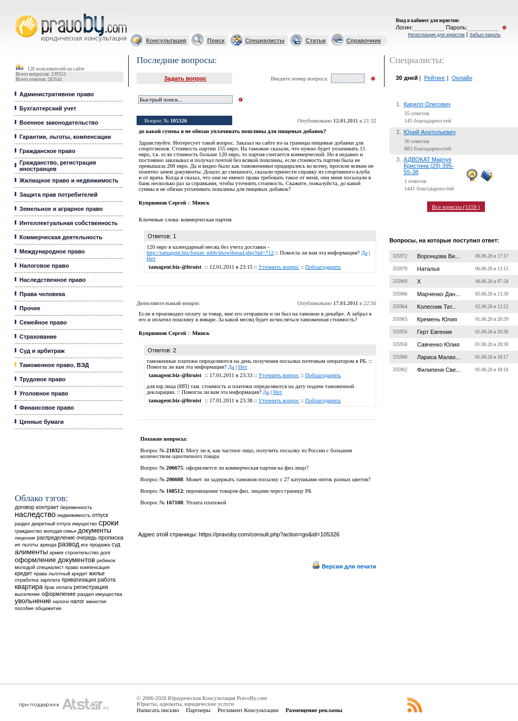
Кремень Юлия (437, 319)
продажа (99, 544)
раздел (22, 523)
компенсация (94, 567)
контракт (47, 507)
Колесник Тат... (437, 306)
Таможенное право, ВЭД (54, 365)
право (71, 567)
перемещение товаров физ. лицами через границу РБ (249, 491)
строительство (82, 552)
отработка (26, 580)
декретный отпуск (51, 523)
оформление (59, 594)
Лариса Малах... (439, 357)
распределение (56, 538)
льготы (30, 544)
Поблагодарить (323, 267)
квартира (29, 587)
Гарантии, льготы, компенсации (65, 137)
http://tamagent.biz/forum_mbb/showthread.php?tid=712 (210, 253)
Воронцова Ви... (438, 256)
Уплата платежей (206, 502)
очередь (87, 538)
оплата (64, 587)
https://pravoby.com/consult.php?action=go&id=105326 (269, 534)
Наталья (428, 269)
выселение (27, 594)
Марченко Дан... (438, 294)
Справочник (363, 40)
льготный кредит (68, 573)
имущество (84, 523)
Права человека (42, 294)
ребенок (106, 560)
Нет (151, 258)
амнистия (96, 601)
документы (94, 530)
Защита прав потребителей (58, 194)
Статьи (316, 40)
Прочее (29, 308)
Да (364, 253)
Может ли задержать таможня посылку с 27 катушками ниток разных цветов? (278, 479)
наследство (35, 514)
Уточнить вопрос (278, 267)
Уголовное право (43, 393)
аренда (48, 544)
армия (56, 552)
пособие (24, 608)
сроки (109, 523)
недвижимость (73, 515)
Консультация (166, 40)
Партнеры (198, 710)
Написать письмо (158, 710)
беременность (76, 507)
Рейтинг (434, 78)
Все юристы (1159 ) (456, 207)
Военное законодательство (58, 122)
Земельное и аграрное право (61, 209)
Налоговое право (44, 265)
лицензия (25, 538)
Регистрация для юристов (436, 34)
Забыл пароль (485, 34)
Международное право (52, 251)
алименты (31, 552)
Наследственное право (52, 280)
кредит (23, 573)
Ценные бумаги (41, 422)
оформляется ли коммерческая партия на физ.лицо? (247, 468)
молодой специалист (39, 567)
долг (105, 552)
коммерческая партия (206, 219)
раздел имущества (99, 594)
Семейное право (43, 322)
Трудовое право (42, 379)
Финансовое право (46, 407)
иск (84, 544)
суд (116, 544)
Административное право (56, 94)
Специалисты (265, 40)
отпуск (100, 515)
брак (49, 587)
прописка (110, 537)
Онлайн (462, 78)
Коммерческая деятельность (60, 237)
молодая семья (60, 531)
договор (25, 507)
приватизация (78, 580)
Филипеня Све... (439, 370)
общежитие (48, 608)
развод (68, 544)
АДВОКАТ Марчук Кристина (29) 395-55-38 (428, 165)
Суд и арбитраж (42, 351)
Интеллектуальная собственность (68, 223)
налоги (60, 601)
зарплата (50, 580)
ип (17, 544)
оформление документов (55, 560)
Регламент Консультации (247, 710)
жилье (97, 573)
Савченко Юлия (438, 344)
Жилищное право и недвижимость (69, 180)
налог (77, 601)
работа (107, 579)
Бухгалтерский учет (47, 108)
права (40, 573)
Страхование (38, 336)
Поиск (216, 40)
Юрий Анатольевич (429, 132)
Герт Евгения (434, 332)
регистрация (91, 587)
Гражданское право (47, 151)
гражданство (28, 531)
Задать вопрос (185, 78)
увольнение (33, 601)
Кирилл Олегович (426, 104)
